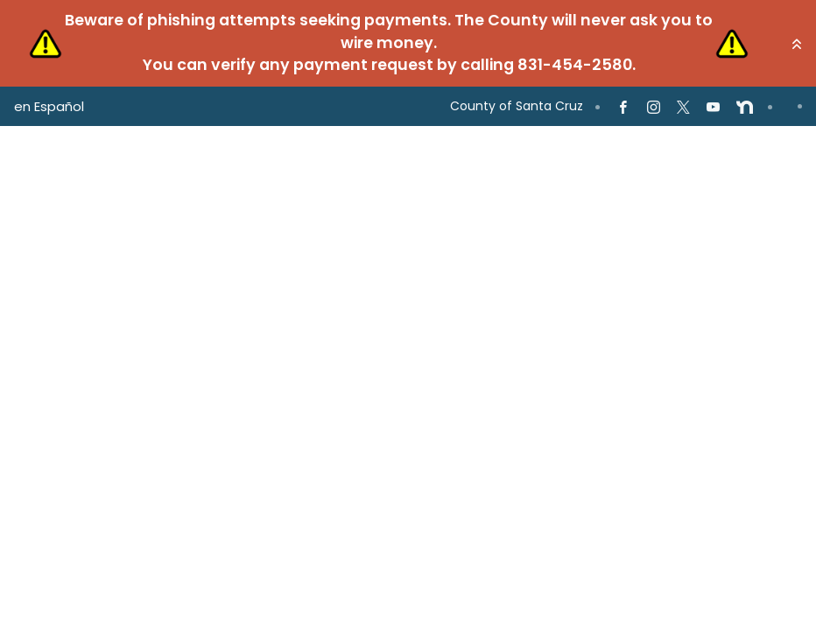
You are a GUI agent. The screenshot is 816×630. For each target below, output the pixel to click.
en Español (49, 106)
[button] (796, 43)
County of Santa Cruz (516, 106)
